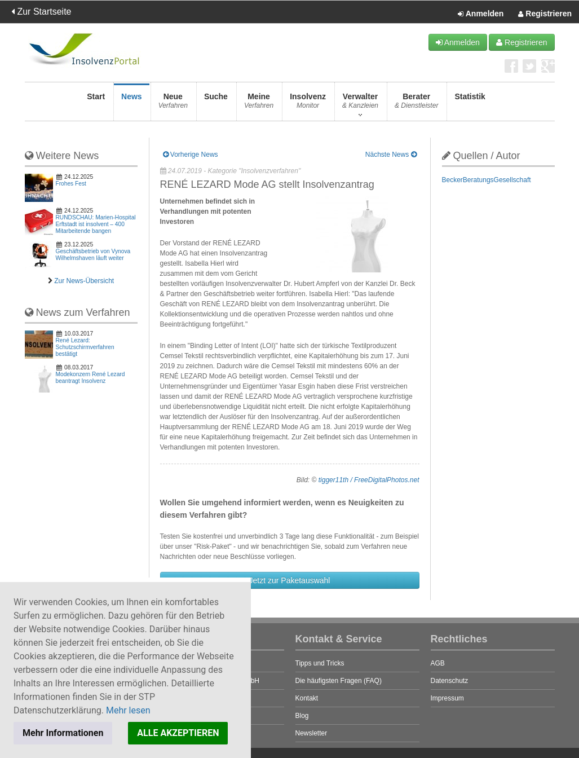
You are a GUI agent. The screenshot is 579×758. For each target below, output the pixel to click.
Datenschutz (449, 681)
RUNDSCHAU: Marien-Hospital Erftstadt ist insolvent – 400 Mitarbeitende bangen (96, 224)
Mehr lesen (128, 710)
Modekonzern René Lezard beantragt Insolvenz (90, 377)
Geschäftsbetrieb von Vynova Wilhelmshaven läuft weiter (93, 254)
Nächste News (391, 154)
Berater (416, 104)
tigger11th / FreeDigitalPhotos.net (369, 480)
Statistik (469, 104)
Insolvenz (308, 104)
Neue (173, 104)
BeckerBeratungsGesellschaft (486, 180)
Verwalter (360, 104)
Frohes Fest (71, 183)
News (131, 104)
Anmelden (480, 14)
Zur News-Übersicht (84, 281)
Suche (216, 104)
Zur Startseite (41, 11)
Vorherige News (190, 154)
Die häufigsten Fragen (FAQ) (338, 681)
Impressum (447, 698)
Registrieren (545, 14)
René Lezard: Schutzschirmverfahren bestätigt (85, 347)
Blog (302, 716)
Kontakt (307, 698)
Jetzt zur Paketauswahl (289, 580)
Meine (258, 104)
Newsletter (311, 733)
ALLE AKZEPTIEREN (178, 733)
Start (96, 104)
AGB (438, 663)
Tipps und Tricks (319, 663)
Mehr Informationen (63, 733)
